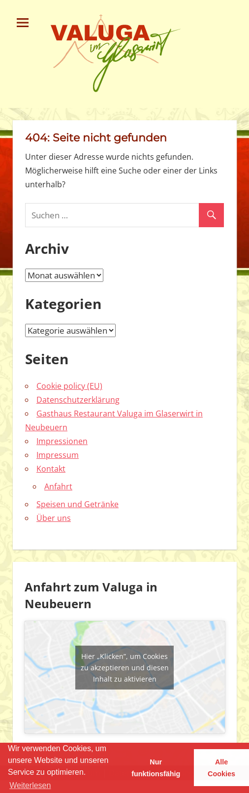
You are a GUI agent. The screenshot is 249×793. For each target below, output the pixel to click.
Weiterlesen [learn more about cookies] (30, 785)
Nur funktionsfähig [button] (155, 768)
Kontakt (50, 468)
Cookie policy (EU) (69, 385)
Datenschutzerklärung (78, 399)
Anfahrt (58, 486)
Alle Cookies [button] (221, 768)
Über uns (53, 518)
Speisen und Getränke (77, 504)
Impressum (57, 454)
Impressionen (62, 441)
